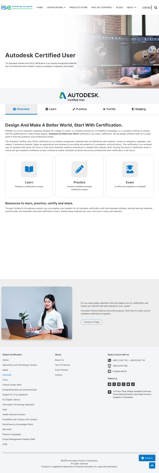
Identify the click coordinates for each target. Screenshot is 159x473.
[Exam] (130, 169)
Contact (147, 7)
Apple (5, 370)
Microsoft (6, 429)
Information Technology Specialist (18, 404)
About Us (59, 360)
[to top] (152, 465)
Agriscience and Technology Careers (19, 365)
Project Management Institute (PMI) (18, 439)
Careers (58, 375)
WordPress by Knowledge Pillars (17, 424)
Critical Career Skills (11, 384)
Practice (79, 182)
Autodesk (6, 375)
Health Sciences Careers (13, 414)
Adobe (5, 360)
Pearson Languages (11, 434)
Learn (29, 182)
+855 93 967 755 (137, 360)
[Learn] (29, 169)
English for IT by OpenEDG (15, 394)
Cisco (5, 380)
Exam (130, 182)
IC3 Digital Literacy (11, 399)
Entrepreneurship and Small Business (19, 389)
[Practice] (79, 169)
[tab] (21, 109)
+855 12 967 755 (121, 360)
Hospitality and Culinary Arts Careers (19, 419)
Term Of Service (62, 365)
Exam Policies (61, 370)
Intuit (4, 409)
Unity (4, 444)
